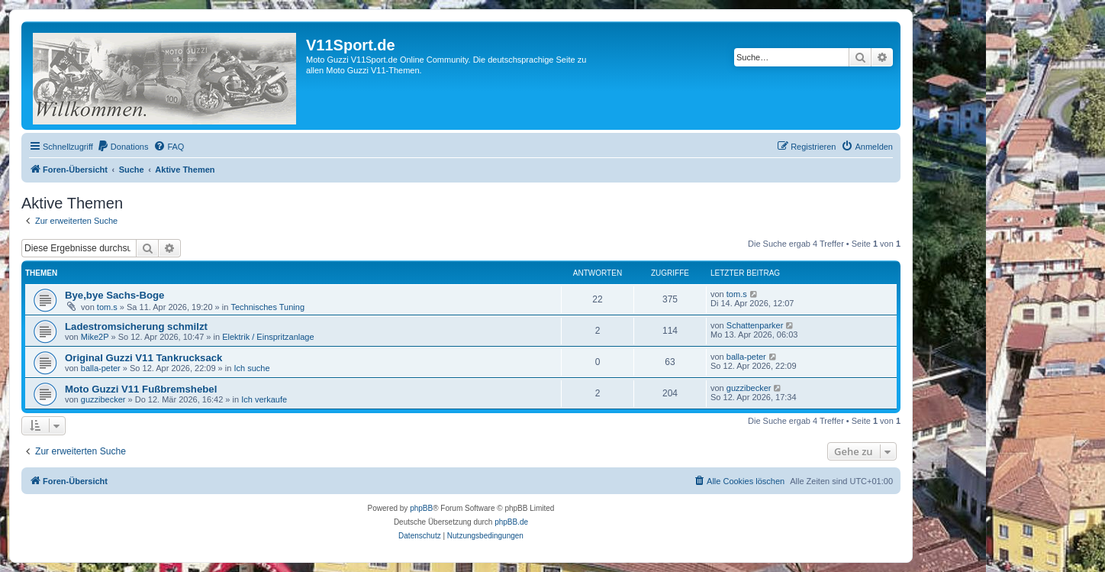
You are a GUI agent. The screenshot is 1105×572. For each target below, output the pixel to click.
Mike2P (95, 336)
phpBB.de (511, 522)
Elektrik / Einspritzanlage (268, 336)
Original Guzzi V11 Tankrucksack (143, 358)
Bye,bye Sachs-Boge (114, 295)
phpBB (421, 508)
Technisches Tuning (267, 307)
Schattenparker (755, 325)
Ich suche (251, 368)
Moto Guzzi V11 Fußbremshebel (141, 389)
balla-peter (101, 368)
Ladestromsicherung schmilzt (136, 326)
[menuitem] (123, 146)
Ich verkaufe (264, 399)
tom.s (107, 307)
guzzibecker (103, 399)
